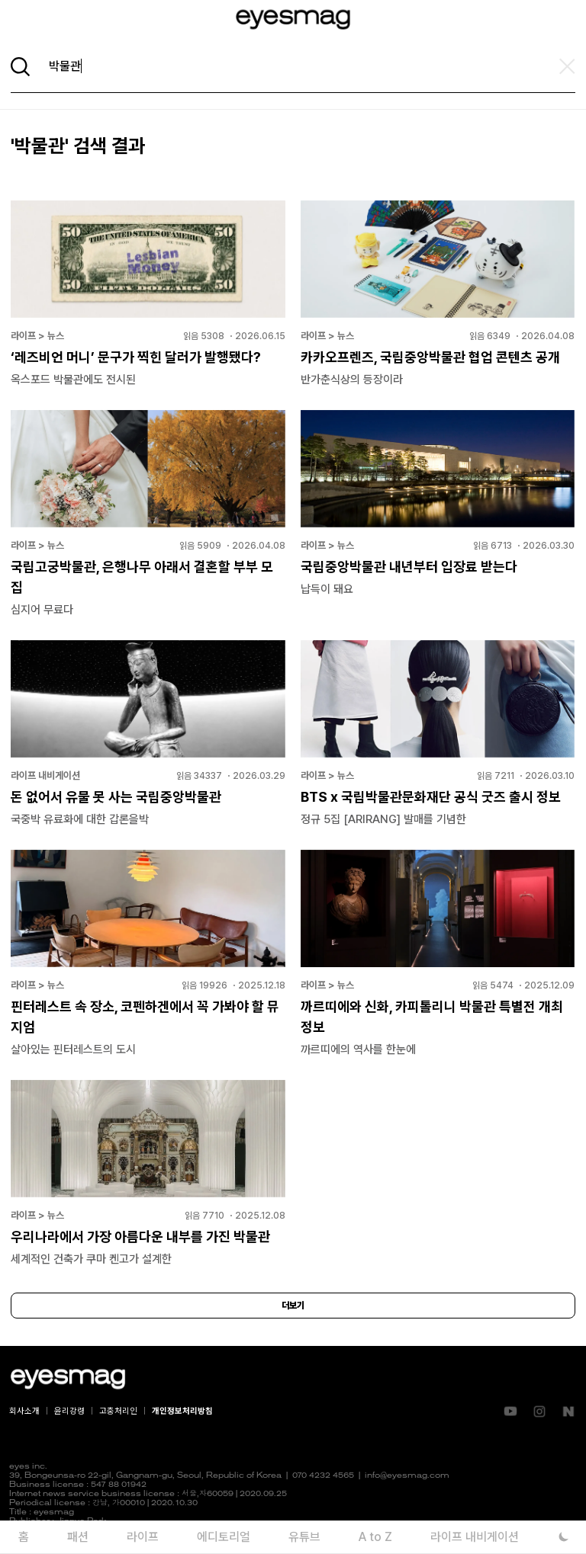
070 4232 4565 (323, 1476)
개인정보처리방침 (182, 1411)
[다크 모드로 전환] (563, 1536)
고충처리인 (118, 1411)
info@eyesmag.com (407, 1476)
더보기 (293, 1305)
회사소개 (24, 1411)
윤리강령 (69, 1411)
